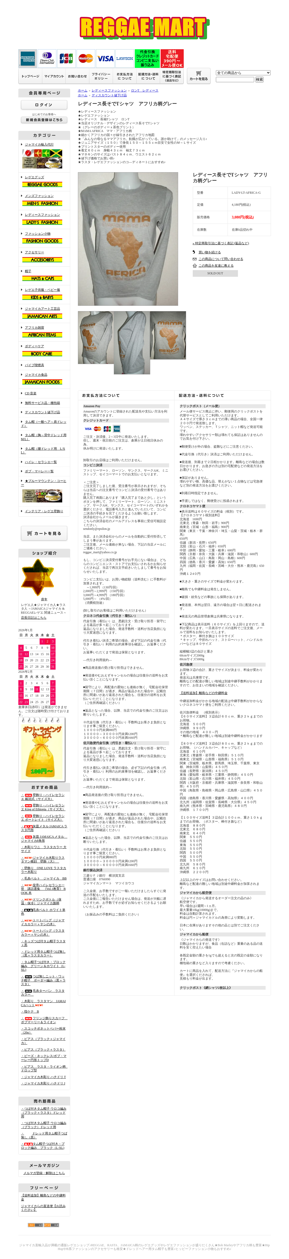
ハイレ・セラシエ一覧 (41, 462)
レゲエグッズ (44, 182)
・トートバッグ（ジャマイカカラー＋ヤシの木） (43, 922)
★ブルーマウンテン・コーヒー (44, 491)
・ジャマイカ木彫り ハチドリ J (43, 1083)
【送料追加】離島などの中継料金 (204, 693)
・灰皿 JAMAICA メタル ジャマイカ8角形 (44, 839)
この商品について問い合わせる (221, 259)
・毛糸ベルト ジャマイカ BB (44, 878)
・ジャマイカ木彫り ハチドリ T (43, 1077)
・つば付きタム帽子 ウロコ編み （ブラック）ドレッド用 (43, 1125)
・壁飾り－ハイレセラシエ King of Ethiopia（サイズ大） (43, 807)
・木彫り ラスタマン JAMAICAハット (43, 1003)
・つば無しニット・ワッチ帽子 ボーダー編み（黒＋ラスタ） (43, 980)
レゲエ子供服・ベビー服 (44, 294)
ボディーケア (44, 351)
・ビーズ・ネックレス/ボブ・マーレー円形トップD (43, 1058)
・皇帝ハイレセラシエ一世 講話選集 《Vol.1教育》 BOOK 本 (43, 889)
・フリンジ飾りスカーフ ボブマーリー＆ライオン (44, 1020)
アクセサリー (44, 257)
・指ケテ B (30, 1011)
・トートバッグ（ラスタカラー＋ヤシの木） (43, 932)
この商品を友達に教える (216, 265)
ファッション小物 (44, 238)
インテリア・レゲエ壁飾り (44, 511)
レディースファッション (44, 219)
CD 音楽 (31, 393)
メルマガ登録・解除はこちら (44, 1173)
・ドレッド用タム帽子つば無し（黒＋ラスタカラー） (43, 953)
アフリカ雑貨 (44, 332)
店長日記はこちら (34, 618)
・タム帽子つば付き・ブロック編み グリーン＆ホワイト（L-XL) (43, 966)
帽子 (44, 276)
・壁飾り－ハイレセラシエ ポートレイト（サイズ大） (43, 818)
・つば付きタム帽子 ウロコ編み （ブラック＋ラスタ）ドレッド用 (43, 1112)
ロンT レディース (144, 90)
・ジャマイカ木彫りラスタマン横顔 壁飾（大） (43, 860)
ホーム (82, 90)
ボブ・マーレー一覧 (39, 471)
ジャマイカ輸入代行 (44, 156)
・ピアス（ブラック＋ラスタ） (43, 1049)
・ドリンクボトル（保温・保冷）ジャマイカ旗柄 (41, 901)
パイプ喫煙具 (34, 365)
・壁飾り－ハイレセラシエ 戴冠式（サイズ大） (43, 797)
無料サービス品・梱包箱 (42, 403)
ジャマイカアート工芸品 (44, 313)
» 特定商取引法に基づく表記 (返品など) (221, 243)
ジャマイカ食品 (44, 379)
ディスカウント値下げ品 (42, 412)
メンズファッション (44, 200)
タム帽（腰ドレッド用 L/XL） (43, 451)
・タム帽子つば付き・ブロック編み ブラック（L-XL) (43, 1146)
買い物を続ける (210, 252)
